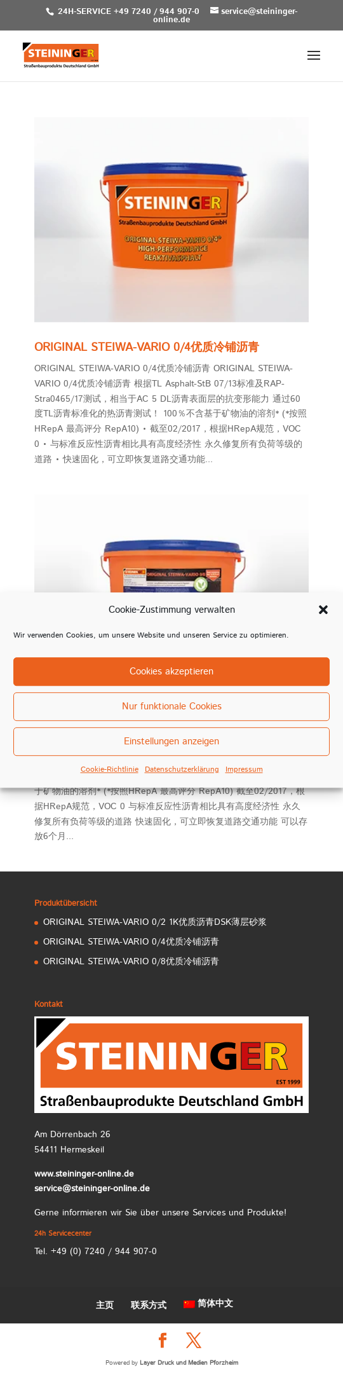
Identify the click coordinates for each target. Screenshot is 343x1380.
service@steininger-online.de (92, 1188)
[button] (323, 610)
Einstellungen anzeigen (171, 741)
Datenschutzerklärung (182, 770)
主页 (105, 1305)
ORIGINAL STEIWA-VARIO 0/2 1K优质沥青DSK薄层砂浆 (155, 922)
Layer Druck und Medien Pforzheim (189, 1362)
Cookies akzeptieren (171, 671)
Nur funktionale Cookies (172, 706)
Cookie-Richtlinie (109, 770)
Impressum (244, 770)
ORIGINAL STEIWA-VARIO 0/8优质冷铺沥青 (131, 961)
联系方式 (148, 1305)
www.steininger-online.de (84, 1174)
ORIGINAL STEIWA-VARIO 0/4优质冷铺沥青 (146, 347)
